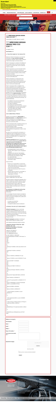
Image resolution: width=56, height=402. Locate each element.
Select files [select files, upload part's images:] (38, 345)
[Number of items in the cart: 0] (52, 13)
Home (6, 26)
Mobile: (8, 328)
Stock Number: (9, 321)
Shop (48, 12)
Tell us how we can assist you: (11, 334)
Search (35, 18)
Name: (7, 323)
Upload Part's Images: (10, 341)
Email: (7, 326)
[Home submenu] (5, 12)
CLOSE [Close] (55, 0)
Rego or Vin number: (10, 330)
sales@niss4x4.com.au (13, 233)
